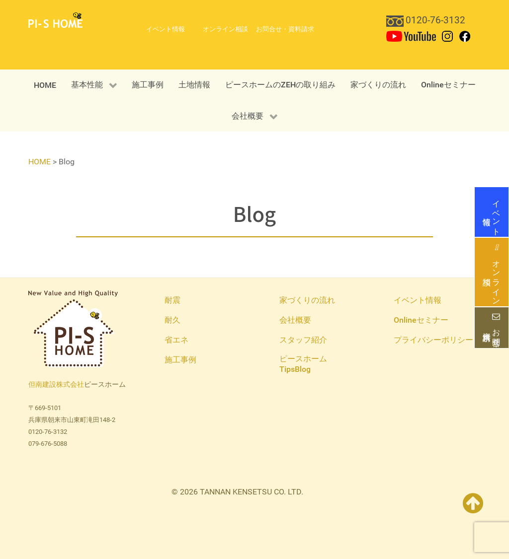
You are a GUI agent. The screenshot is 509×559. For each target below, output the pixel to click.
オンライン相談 (491, 272)
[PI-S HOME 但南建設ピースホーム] (55, 19)
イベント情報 (491, 212)
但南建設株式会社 (56, 384)
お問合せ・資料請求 (491, 327)
